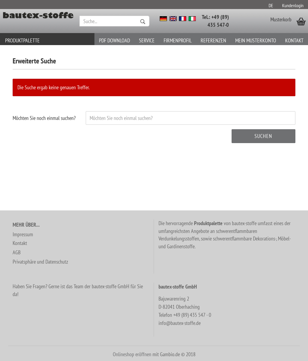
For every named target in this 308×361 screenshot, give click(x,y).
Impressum (23, 234)
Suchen (263, 136)
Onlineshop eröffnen (132, 354)
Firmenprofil (178, 40)
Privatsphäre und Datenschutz (40, 261)
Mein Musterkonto (255, 40)
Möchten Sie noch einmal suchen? (44, 118)
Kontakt (294, 40)
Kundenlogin (292, 5)
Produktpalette (22, 40)
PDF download (114, 40)
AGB (16, 252)
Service (147, 40)
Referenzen (213, 40)
